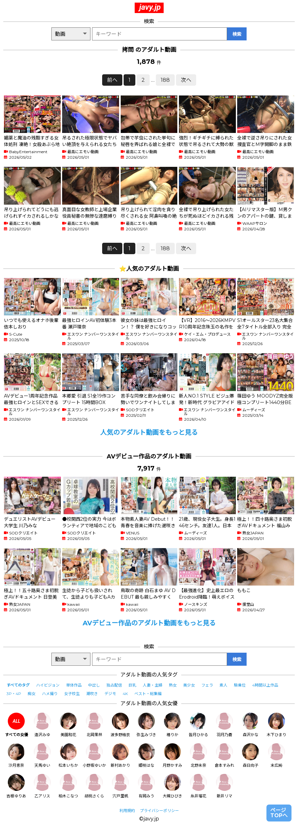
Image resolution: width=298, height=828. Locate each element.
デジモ (110, 693)
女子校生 (72, 693)
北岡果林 (94, 725)
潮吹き (92, 693)
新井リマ (224, 786)
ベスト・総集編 (148, 693)
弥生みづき (146, 725)
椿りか (172, 725)
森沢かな (250, 725)
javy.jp (150, 7)
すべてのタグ (18, 685)
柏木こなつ (68, 786)
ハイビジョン (48, 685)
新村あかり (120, 755)
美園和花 (68, 725)
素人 (223, 685)
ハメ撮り (50, 693)
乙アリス (42, 786)
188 (165, 80)
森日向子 (250, 755)
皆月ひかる (198, 725)
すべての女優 (16, 725)
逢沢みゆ (42, 725)
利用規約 (127, 810)
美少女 (189, 685)
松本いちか (68, 755)
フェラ (207, 685)
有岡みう (146, 786)
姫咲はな (146, 755)
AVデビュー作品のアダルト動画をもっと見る (149, 623)
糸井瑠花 (198, 786)
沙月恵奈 (16, 755)
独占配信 (114, 685)
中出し (94, 685)
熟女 (173, 685)
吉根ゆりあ (16, 786)
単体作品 (74, 685)
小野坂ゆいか (94, 755)
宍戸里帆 (120, 786)
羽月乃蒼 (224, 725)
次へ (186, 80)
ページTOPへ (279, 813)
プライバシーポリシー (159, 810)
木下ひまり (276, 725)
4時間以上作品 (265, 685)
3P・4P (14, 693)
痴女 (31, 693)
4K (125, 693)
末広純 (276, 755)
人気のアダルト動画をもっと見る (149, 432)
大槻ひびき (172, 786)
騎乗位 (240, 685)
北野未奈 (198, 755)
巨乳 (132, 685)
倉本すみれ (224, 755)
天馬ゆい (42, 755)
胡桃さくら (94, 786)
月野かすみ (172, 755)
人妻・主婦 (152, 685)
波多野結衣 (120, 725)
